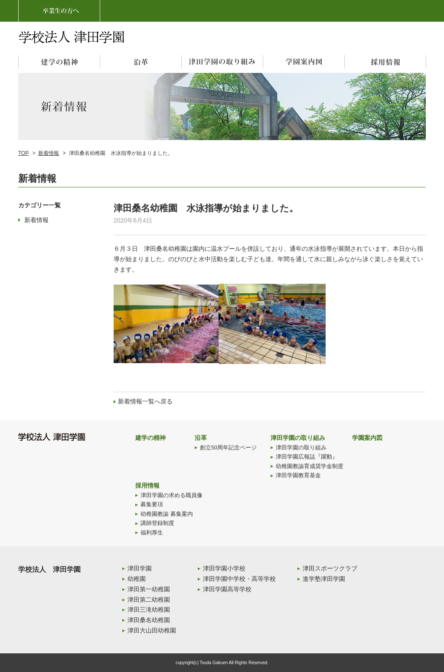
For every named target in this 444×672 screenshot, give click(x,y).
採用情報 (147, 485)
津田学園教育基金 (298, 475)
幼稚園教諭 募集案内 (166, 514)
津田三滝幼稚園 (148, 609)
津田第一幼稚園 (148, 589)
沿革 (201, 437)
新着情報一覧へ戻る (145, 401)
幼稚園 (136, 578)
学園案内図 (367, 437)
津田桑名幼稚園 (148, 619)
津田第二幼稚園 (148, 599)
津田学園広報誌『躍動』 (307, 457)
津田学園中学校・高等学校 (239, 578)
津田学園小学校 (224, 568)
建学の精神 (150, 437)
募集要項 (151, 505)
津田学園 (139, 568)
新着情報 (48, 153)
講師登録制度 (157, 523)
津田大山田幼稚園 (151, 630)
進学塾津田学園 (324, 578)
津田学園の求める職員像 (171, 495)
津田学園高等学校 (227, 589)
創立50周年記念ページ (228, 448)
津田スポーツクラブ (330, 568)
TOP (23, 153)
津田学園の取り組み (298, 437)
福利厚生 (151, 533)
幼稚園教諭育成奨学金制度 (309, 466)
